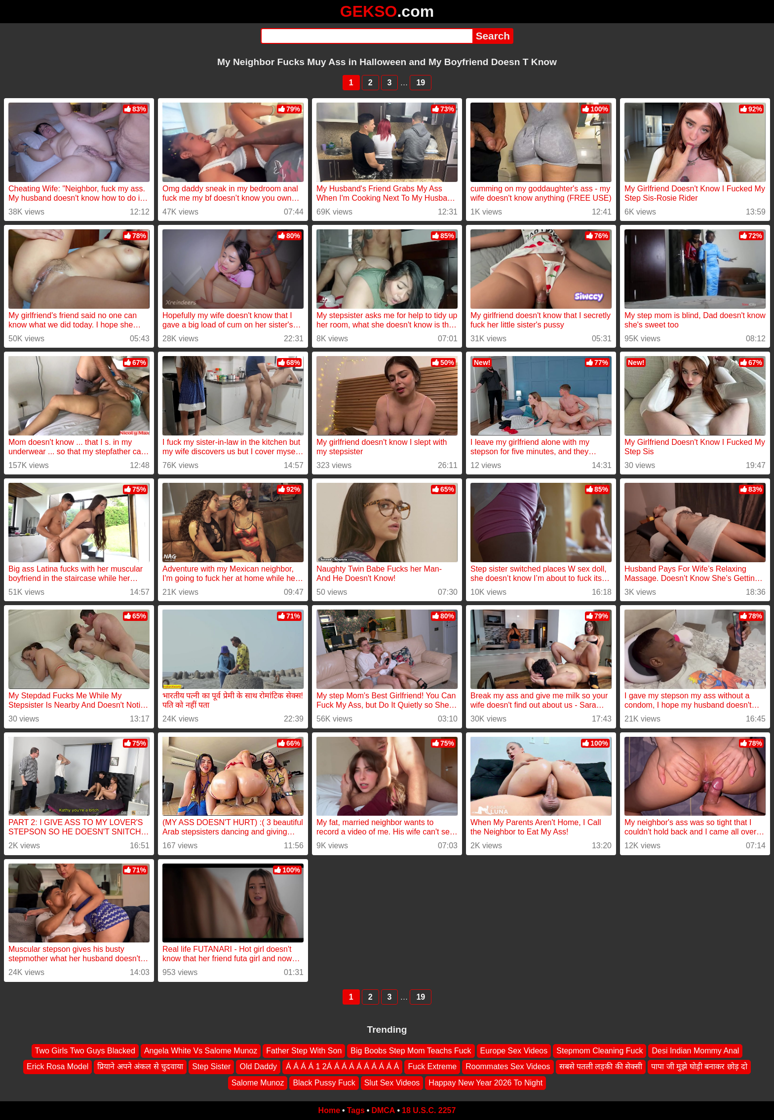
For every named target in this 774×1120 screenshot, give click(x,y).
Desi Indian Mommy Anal (695, 1051)
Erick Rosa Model (57, 1066)
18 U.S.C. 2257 (429, 1110)
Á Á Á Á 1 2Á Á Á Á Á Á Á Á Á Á (342, 1066)
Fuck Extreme (432, 1066)
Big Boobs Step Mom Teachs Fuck (410, 1051)
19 (420, 82)
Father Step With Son (304, 1051)
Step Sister (211, 1066)
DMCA (383, 1110)
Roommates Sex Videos (507, 1066)
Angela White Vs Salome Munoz (200, 1051)
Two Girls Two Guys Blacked (85, 1051)
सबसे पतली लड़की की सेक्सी (601, 1066)
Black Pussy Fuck (324, 1083)
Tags (356, 1110)
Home (329, 1110)
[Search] (366, 36)
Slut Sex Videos (392, 1083)
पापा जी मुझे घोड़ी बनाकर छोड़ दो (699, 1066)
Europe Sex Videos (514, 1051)
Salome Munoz (258, 1083)
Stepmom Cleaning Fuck (599, 1051)
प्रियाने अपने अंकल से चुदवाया (140, 1066)
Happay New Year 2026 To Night (485, 1083)
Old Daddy (258, 1066)
